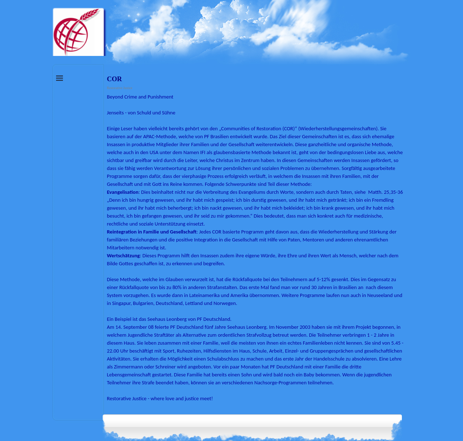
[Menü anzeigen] (59, 78)
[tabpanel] (256, 251)
